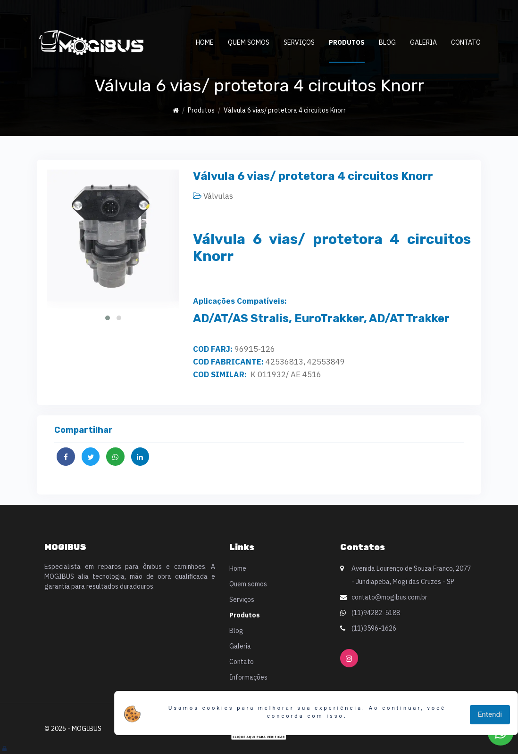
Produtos (347, 42)
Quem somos (248, 42)
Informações (248, 677)
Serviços (299, 42)
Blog (387, 42)
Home (205, 42)
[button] (107, 318)
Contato (466, 42)
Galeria (423, 42)
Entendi (490, 714)
